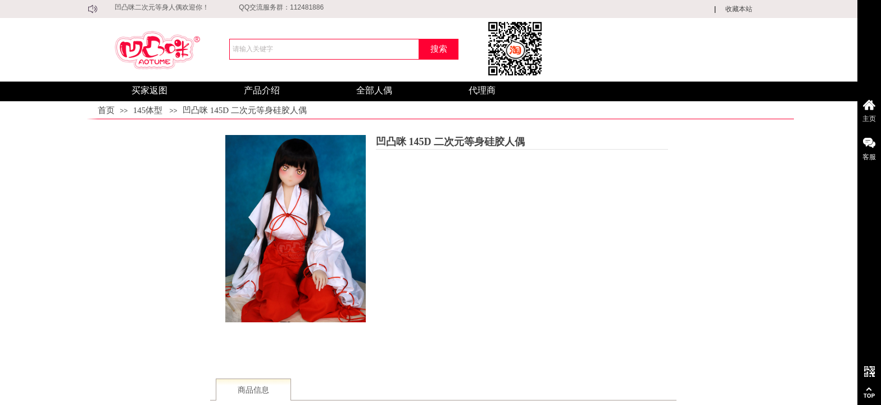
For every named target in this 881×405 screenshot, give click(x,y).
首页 (106, 110)
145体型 (148, 110)
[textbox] (324, 49)
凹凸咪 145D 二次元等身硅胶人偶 (245, 110)
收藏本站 (738, 9)
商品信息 (253, 390)
